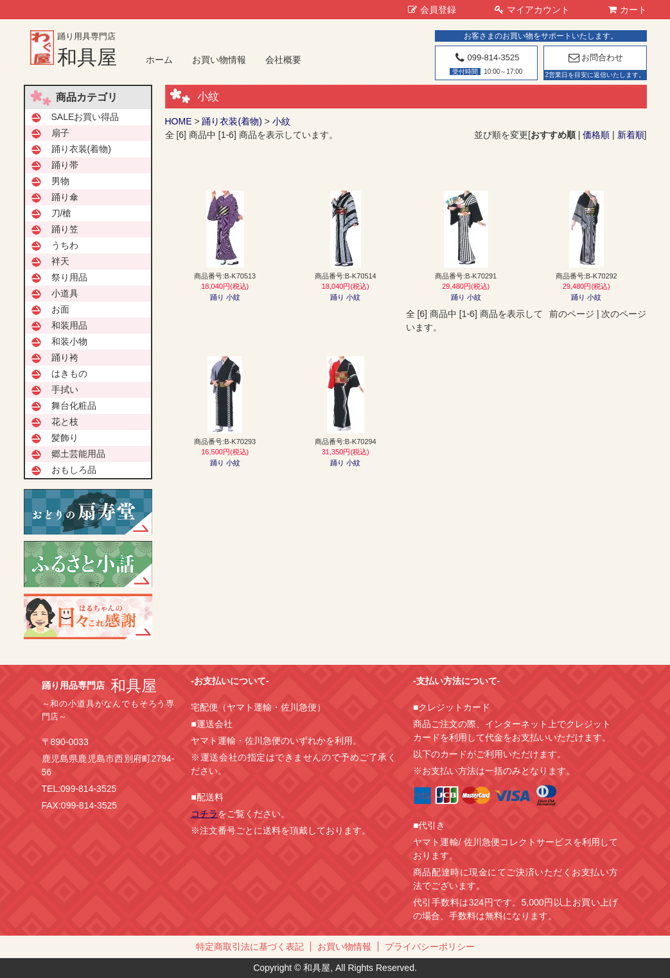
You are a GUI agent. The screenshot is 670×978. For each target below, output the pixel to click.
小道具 (64, 293)
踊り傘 (64, 197)
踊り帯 (64, 165)
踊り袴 (64, 357)
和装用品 (69, 325)
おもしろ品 (73, 470)
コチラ (204, 814)
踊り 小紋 (225, 297)
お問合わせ (595, 57)
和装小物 (69, 341)
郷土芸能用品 (78, 454)
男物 (60, 181)
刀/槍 (61, 213)
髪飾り (64, 438)
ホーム (159, 60)
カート (627, 9)
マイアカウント (532, 9)
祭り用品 (69, 277)
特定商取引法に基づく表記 (250, 946)
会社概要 (283, 60)
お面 (60, 309)
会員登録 (432, 9)
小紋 (281, 121)
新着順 (630, 135)
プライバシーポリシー (430, 946)
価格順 (596, 135)
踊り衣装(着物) (231, 121)
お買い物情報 (219, 60)
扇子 (60, 133)
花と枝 (64, 421)
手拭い (64, 389)
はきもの (69, 373)
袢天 (60, 261)
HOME (178, 121)
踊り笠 (64, 229)
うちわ (64, 245)
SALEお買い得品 (85, 117)
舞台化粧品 (73, 405)
